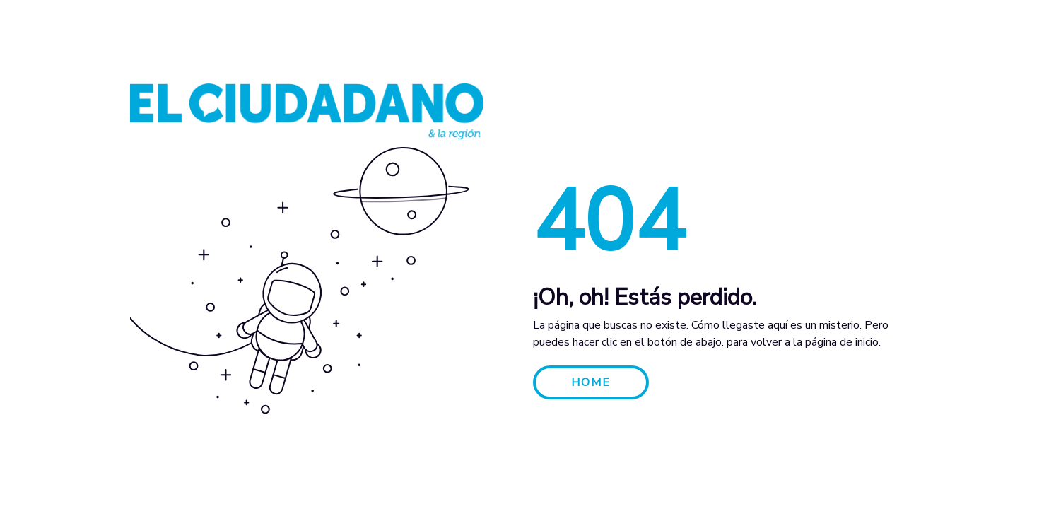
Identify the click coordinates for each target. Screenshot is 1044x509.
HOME (591, 382)
